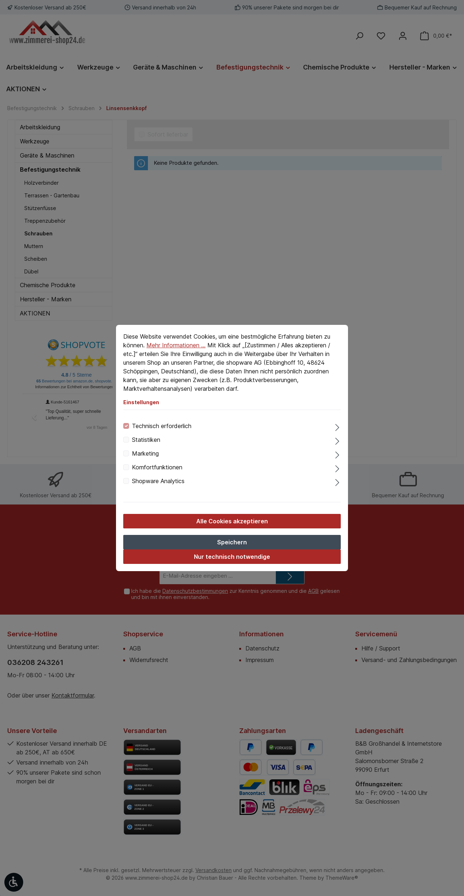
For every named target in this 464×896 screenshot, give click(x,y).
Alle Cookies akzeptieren (232, 521)
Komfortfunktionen (157, 467)
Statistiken (146, 439)
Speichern (232, 542)
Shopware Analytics (158, 481)
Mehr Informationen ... (176, 345)
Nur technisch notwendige (232, 556)
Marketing (145, 453)
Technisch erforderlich (161, 426)
